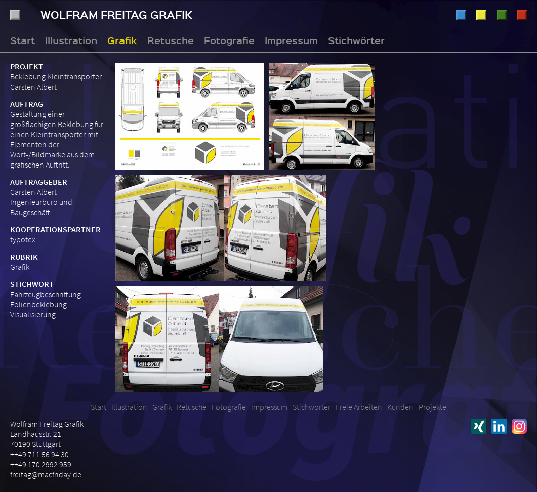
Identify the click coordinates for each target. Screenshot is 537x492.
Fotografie (522, 15)
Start (22, 40)
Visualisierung (33, 314)
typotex (22, 239)
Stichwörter (356, 40)
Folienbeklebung (38, 304)
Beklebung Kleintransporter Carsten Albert (56, 81)
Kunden (400, 407)
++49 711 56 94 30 (39, 454)
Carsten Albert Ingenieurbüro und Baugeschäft (41, 202)
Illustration (461, 15)
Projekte (432, 407)
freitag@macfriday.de (45, 474)
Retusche (502, 15)
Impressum (291, 40)
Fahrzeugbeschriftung (45, 294)
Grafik (481, 15)
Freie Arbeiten (359, 407)
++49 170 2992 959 (40, 464)
